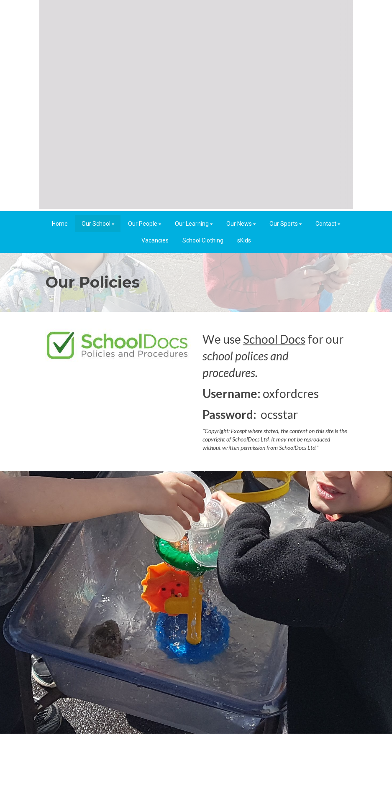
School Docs (274, 339)
